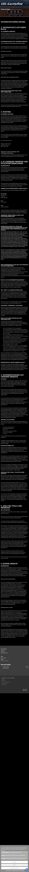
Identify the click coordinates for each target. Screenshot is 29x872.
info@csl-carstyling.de (4, 206)
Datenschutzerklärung (15, 870)
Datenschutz (3, 680)
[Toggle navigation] (26, 4)
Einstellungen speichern (14, 868)
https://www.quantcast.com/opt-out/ (18, 553)
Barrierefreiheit (3, 684)
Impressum (22, 870)
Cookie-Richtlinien (8, 870)
